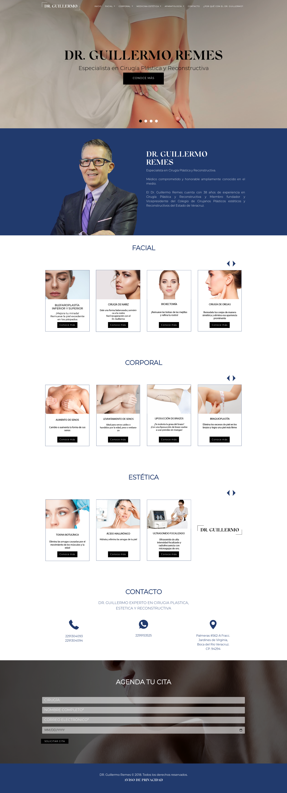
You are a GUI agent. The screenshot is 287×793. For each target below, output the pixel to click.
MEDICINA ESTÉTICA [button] (148, 6)
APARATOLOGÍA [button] (173, 6)
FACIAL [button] (109, 6)
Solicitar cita (128, 737)
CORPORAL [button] (125, 6)
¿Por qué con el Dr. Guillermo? (223, 6)
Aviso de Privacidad (143, 780)
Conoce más (143, 78)
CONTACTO (194, 6)
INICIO (97, 6)
